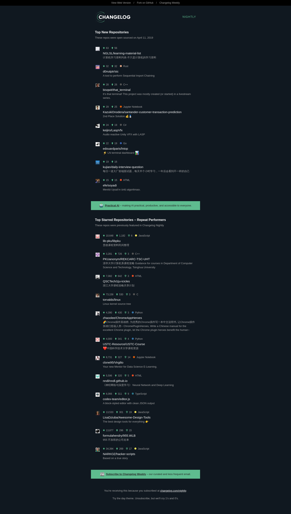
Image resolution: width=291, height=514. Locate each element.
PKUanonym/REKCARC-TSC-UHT (126, 259)
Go (123, 143)
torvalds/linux (112, 299)
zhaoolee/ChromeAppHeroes (122, 318)
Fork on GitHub (145, 2)
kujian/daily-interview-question (123, 167)
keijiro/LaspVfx (113, 130)
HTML (125, 180)
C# (123, 125)
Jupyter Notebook (131, 106)
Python (137, 312)
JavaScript (142, 235)
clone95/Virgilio (113, 362)
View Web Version (121, 2)
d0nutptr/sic (111, 71)
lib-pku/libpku (112, 241)
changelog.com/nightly (173, 490)
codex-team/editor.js (116, 399)
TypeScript (139, 393)
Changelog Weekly (169, 2)
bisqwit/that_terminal (117, 89)
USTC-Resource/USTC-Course (124, 344)
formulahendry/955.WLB (119, 435)
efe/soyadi (110, 185)
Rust (124, 66)
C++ (124, 84)
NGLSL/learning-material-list (122, 53)
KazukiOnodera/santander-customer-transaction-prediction (142, 112)
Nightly (189, 16)
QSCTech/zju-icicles (116, 281)
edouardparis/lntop (115, 148)
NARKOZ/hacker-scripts (119, 454)
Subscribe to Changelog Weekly (126, 474)
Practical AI (112, 205)
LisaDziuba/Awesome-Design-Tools (127, 417)
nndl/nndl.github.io (115, 381)
